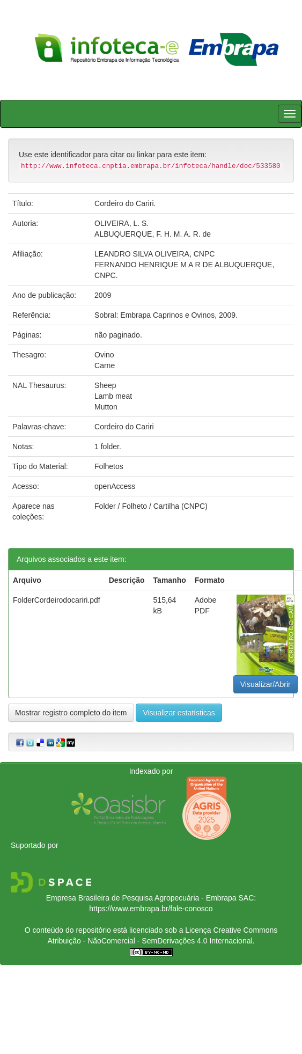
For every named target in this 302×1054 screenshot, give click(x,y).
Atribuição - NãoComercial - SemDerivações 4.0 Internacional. (151, 940)
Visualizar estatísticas (179, 712)
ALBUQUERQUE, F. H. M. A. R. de (152, 234)
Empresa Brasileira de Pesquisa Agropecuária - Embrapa (141, 898)
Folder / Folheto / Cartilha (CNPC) (151, 506)
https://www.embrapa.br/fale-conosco (150, 908)
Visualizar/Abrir (265, 684)
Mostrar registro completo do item (71, 712)
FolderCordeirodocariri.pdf (56, 600)
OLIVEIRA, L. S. (121, 223)
